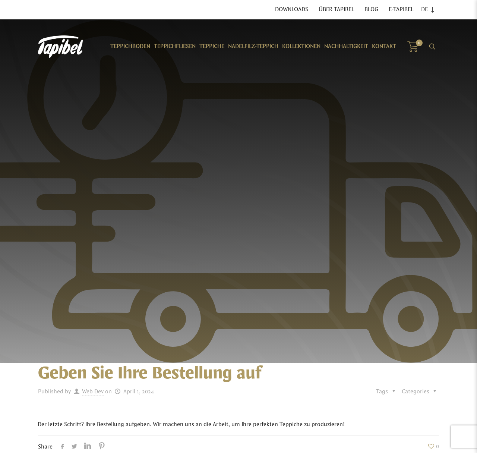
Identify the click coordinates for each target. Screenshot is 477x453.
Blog (371, 10)
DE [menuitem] (424, 9)
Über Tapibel (336, 10)
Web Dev (93, 392)
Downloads (291, 10)
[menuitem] (429, 10)
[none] (429, 10)
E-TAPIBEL (401, 10)
